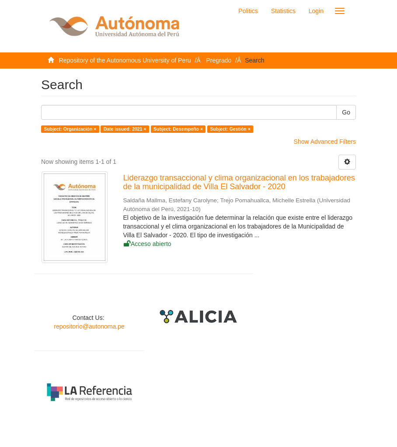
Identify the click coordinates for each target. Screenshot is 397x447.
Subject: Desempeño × (178, 129)
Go (346, 112)
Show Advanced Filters (325, 141)
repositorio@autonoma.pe (89, 326)
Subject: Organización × (70, 129)
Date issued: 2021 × (125, 129)
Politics (248, 10)
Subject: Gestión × (230, 129)
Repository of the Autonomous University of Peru (125, 60)
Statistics (283, 10)
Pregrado (219, 60)
